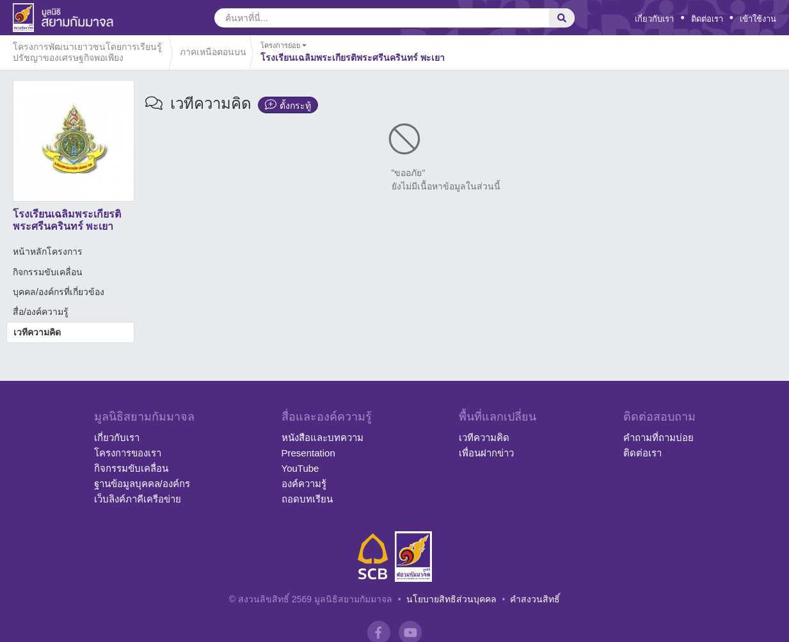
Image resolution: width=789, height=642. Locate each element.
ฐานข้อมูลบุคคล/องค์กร (142, 483)
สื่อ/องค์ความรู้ (40, 312)
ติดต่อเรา (707, 19)
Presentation (308, 452)
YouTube (300, 468)
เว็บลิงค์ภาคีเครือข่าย (137, 499)
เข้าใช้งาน (758, 19)
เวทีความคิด (37, 332)
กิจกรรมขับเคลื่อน (48, 272)
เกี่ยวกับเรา (654, 19)
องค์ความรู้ (304, 483)
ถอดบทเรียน (307, 499)
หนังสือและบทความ (322, 437)
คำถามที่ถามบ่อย (658, 437)
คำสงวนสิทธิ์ (535, 599)
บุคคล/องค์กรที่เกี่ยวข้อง (58, 292)
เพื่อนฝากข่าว (486, 452)
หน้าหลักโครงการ (48, 251)
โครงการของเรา (127, 452)
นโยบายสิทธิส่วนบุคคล (451, 599)
